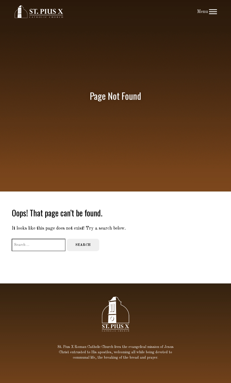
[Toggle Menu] (213, 11)
